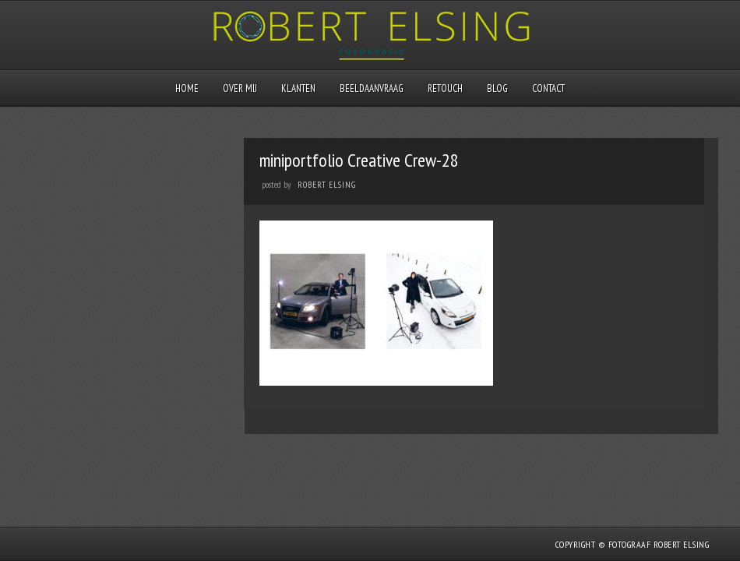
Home (187, 88)
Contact (548, 88)
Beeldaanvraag (371, 88)
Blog (497, 88)
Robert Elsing (327, 184)
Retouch (445, 88)
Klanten (298, 88)
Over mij (240, 88)
